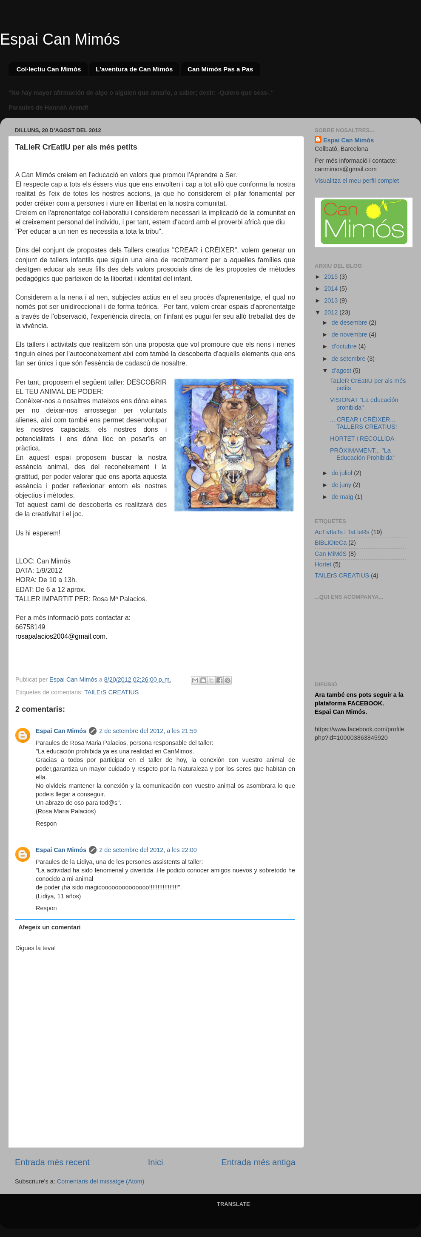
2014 (331, 288)
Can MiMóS (331, 553)
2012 (331, 312)
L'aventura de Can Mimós (134, 69)
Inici (155, 1162)
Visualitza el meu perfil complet (357, 180)
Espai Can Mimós (60, 39)
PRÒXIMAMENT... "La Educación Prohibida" (362, 454)
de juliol (343, 473)
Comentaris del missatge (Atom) (101, 1181)
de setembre (349, 358)
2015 (331, 276)
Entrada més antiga (258, 1162)
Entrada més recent (52, 1162)
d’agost (342, 370)
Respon (46, 823)
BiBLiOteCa (331, 542)
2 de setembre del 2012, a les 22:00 (148, 849)
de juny (342, 484)
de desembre (350, 322)
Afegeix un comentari (49, 927)
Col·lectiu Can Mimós (49, 69)
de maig (343, 496)
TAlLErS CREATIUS (111, 692)
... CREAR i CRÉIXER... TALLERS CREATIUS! (363, 423)
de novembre (350, 334)
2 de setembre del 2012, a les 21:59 (148, 730)
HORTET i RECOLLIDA (362, 438)
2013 (331, 300)
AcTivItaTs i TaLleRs (342, 532)
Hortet (323, 564)
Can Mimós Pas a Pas (220, 69)
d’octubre (345, 346)
